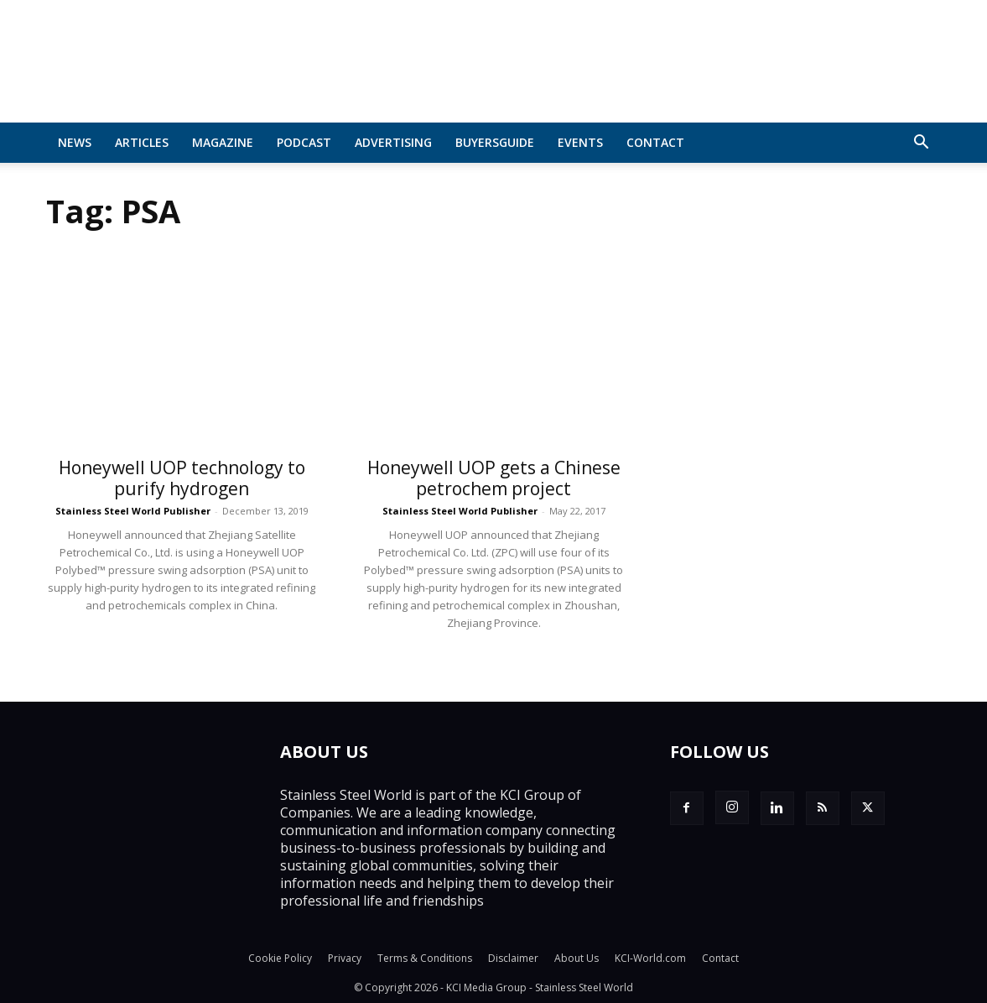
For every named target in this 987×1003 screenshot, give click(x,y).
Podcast (304, 142)
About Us (576, 958)
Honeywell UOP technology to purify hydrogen (182, 478)
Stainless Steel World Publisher (132, 510)
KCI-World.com (650, 958)
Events (580, 142)
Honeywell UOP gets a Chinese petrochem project (494, 478)
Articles (142, 142)
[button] (921, 143)
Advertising (393, 142)
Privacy (344, 958)
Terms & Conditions (424, 958)
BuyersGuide (494, 142)
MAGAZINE (222, 142)
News (74, 142)
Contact (655, 142)
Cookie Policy (280, 958)
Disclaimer (513, 958)
